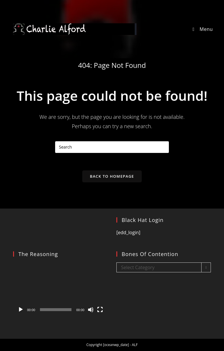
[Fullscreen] (100, 310)
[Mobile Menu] (201, 29)
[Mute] (91, 310)
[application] (60, 288)
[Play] (21, 310)
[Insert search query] (112, 147)
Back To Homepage (112, 176)
